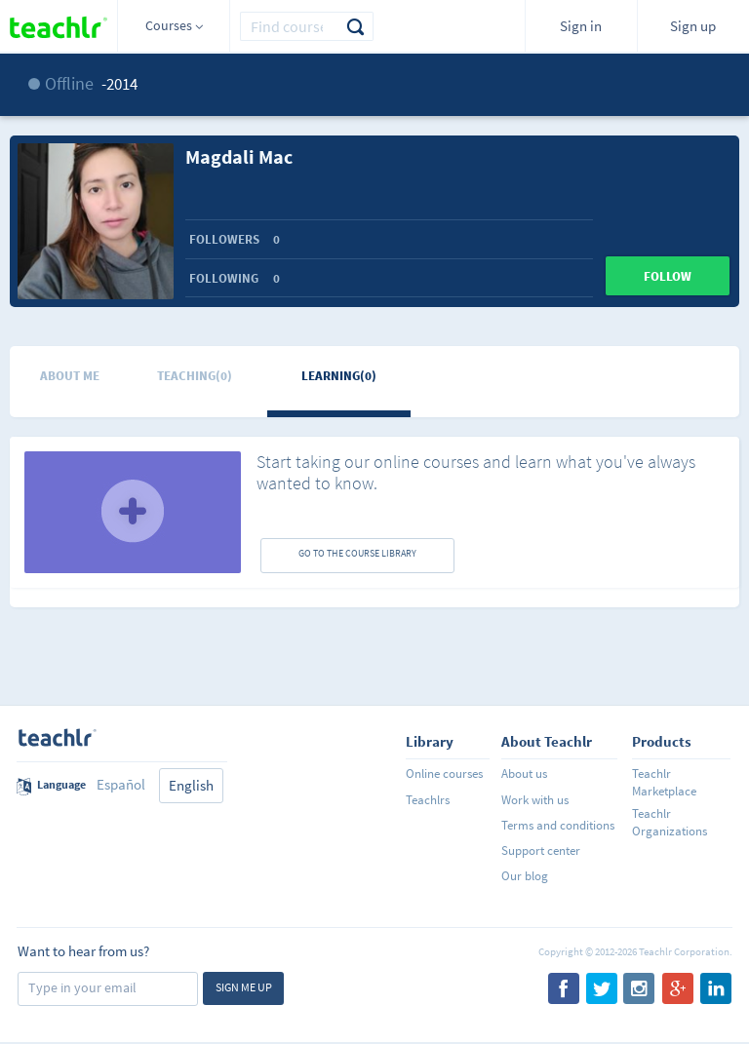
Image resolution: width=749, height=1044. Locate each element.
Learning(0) (338, 375)
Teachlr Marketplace (664, 782)
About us (524, 773)
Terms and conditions (557, 825)
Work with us (535, 800)
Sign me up (244, 987)
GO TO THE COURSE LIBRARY (357, 553)
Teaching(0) (194, 375)
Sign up (693, 26)
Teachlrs (428, 800)
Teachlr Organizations (669, 822)
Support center (540, 850)
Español (121, 784)
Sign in (581, 26)
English (191, 785)
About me (69, 375)
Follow (667, 276)
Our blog (524, 876)
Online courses (444, 773)
